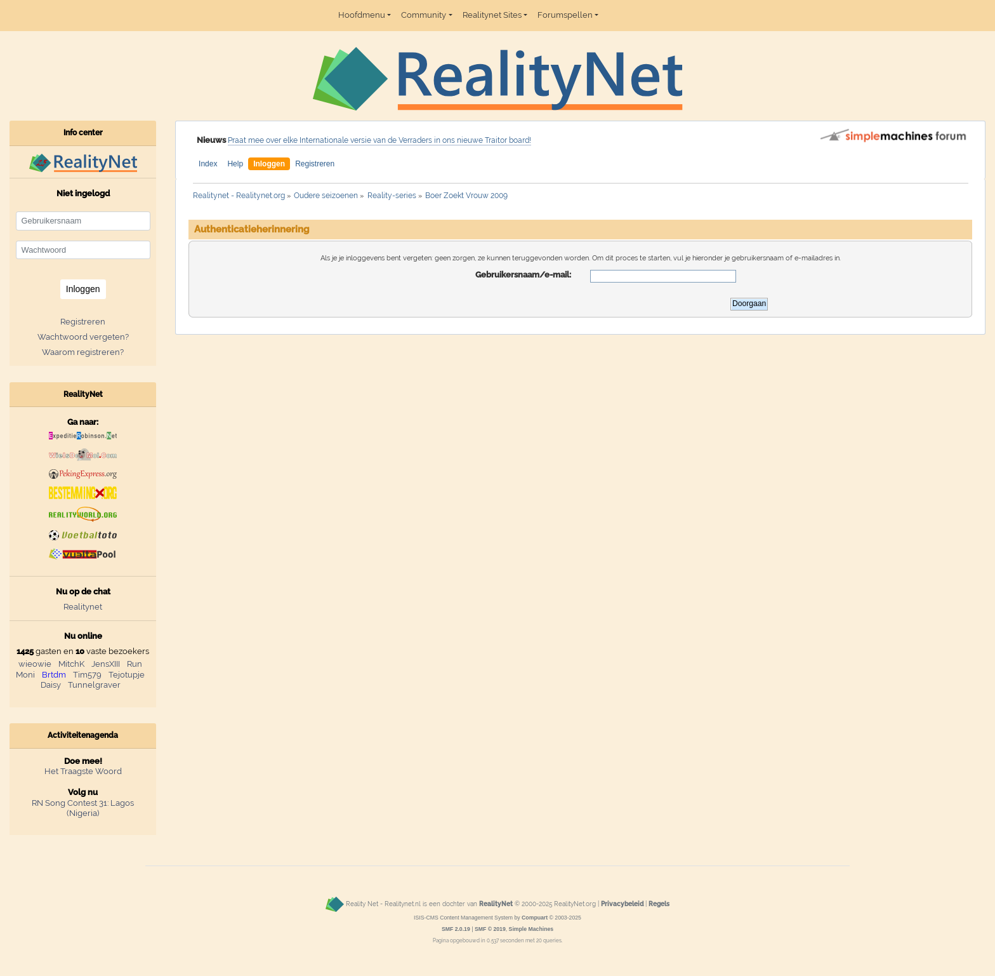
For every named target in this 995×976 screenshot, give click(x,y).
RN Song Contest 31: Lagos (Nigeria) (83, 808)
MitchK (71, 664)
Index (208, 163)
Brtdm (54, 674)
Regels (659, 904)
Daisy (51, 685)
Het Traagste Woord (83, 771)
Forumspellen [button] (565, 15)
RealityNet (496, 904)
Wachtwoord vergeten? (83, 337)
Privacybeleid (622, 904)
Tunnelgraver (94, 685)
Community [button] (423, 15)
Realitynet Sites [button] (492, 15)
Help (235, 163)
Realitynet (82, 607)
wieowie (34, 664)
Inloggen (269, 163)
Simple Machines (531, 929)
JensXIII (105, 664)
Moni (25, 674)
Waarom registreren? (83, 352)
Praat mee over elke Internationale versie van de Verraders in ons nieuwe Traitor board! (379, 140)
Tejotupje (127, 674)
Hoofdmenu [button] (361, 15)
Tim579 (87, 674)
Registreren (314, 163)
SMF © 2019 (490, 929)
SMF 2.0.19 (456, 929)
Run (134, 664)
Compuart (535, 917)
